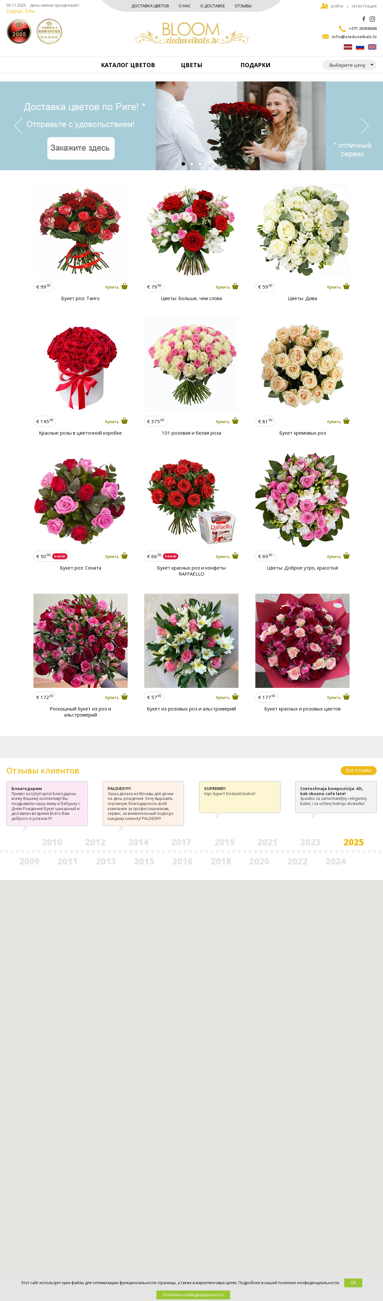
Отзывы (243, 6)
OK (353, 1282)
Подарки (255, 65)
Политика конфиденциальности (193, 1295)
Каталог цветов (128, 65)
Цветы (191, 65)
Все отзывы (359, 770)
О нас (185, 6)
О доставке (212, 6)
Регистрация (364, 6)
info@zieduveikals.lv (354, 36)
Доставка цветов (150, 6)
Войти (337, 6)
